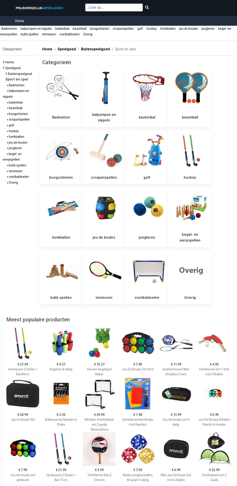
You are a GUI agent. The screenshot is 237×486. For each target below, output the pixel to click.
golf (140, 28)
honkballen (168, 28)
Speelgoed (13, 68)
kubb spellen (29, 34)
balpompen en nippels (36, 28)
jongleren (208, 28)
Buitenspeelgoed (20, 74)
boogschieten (100, 28)
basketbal (62, 28)
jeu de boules (188, 28)
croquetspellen (123, 28)
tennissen (49, 34)
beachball (79, 28)
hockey (151, 28)
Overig (88, 34)
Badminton (9, 28)
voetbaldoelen (69, 34)
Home (19, 21)
